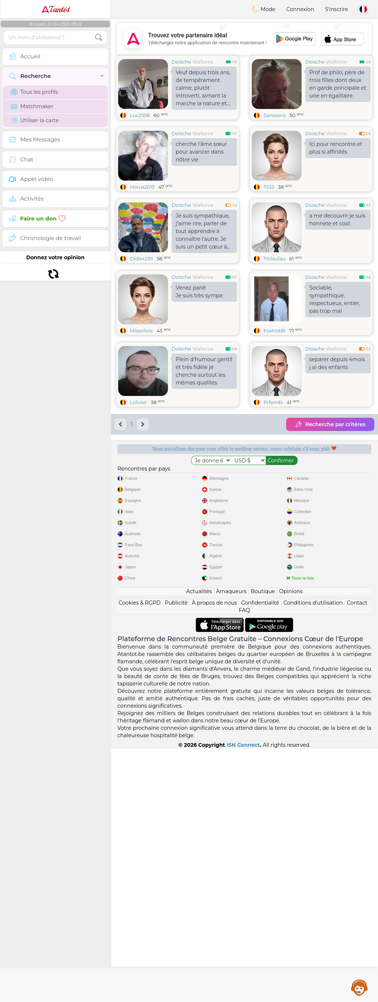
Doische (181, 62)
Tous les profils (34, 92)
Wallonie (202, 62)
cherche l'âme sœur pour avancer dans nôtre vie (201, 152)
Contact (357, 856)
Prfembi (273, 459)
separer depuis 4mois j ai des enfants (337, 420)
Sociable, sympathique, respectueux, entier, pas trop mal (334, 356)
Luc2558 (140, 115)
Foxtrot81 (275, 387)
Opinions (290, 844)
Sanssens (275, 115)
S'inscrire (336, 9)
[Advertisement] (244, 38)
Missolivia (141, 387)
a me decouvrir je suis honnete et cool (337, 219)
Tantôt (55, 9)
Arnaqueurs (231, 844)
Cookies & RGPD (139, 856)
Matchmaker (32, 106)
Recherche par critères (330, 481)
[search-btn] (98, 37)
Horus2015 (142, 187)
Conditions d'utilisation (313, 856)
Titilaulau (274, 258)
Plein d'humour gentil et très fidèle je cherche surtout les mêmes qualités (204, 428)
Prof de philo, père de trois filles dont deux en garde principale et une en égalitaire (337, 84)
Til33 (269, 187)
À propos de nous (214, 856)
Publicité (176, 856)
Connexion (300, 9)
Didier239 (141, 258)
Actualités (199, 844)
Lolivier (138, 459)
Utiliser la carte (34, 120)
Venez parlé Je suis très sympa (199, 348)
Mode (263, 9)
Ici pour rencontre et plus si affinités (335, 148)
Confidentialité (260, 856)
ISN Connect (243, 998)
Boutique (263, 844)
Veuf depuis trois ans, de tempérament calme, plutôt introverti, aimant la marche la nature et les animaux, (203, 89)
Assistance (359, 987)
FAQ (244, 863)
